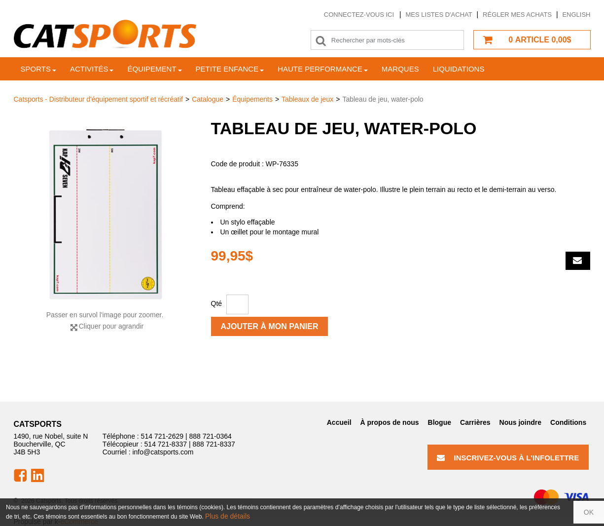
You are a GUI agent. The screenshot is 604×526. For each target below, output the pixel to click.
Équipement (154, 69)
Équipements (252, 99)
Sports (38, 69)
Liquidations (459, 69)
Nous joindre (520, 422)
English (576, 14)
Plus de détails (227, 516)
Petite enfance (230, 69)
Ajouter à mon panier (270, 326)
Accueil (339, 422)
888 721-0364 (210, 436)
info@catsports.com (162, 452)
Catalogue (207, 99)
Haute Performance (323, 69)
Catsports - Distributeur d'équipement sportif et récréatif (98, 99)
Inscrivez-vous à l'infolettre (508, 457)
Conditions (568, 422)
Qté (216, 303)
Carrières (475, 422)
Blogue (439, 422)
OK (589, 512)
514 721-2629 (162, 436)
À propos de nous (389, 422)
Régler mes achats (517, 14)
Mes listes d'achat (439, 14)
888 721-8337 (213, 444)
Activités (92, 69)
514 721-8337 (165, 444)
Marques (400, 69)
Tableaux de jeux (307, 99)
